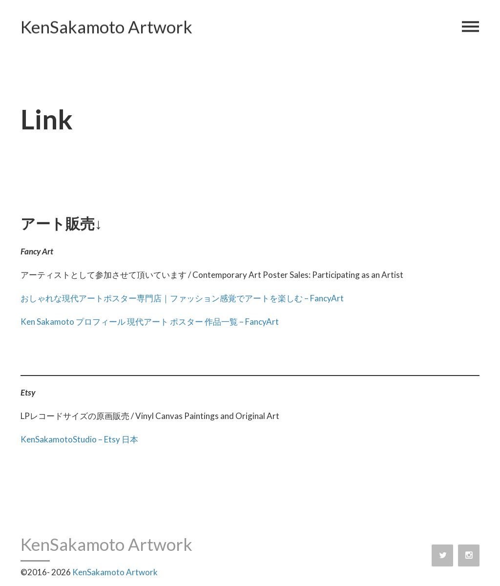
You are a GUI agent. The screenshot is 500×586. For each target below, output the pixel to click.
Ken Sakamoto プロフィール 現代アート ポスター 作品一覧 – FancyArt (150, 321)
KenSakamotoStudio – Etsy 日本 (79, 439)
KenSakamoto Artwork (106, 27)
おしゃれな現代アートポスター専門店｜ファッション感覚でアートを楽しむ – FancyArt (182, 298)
